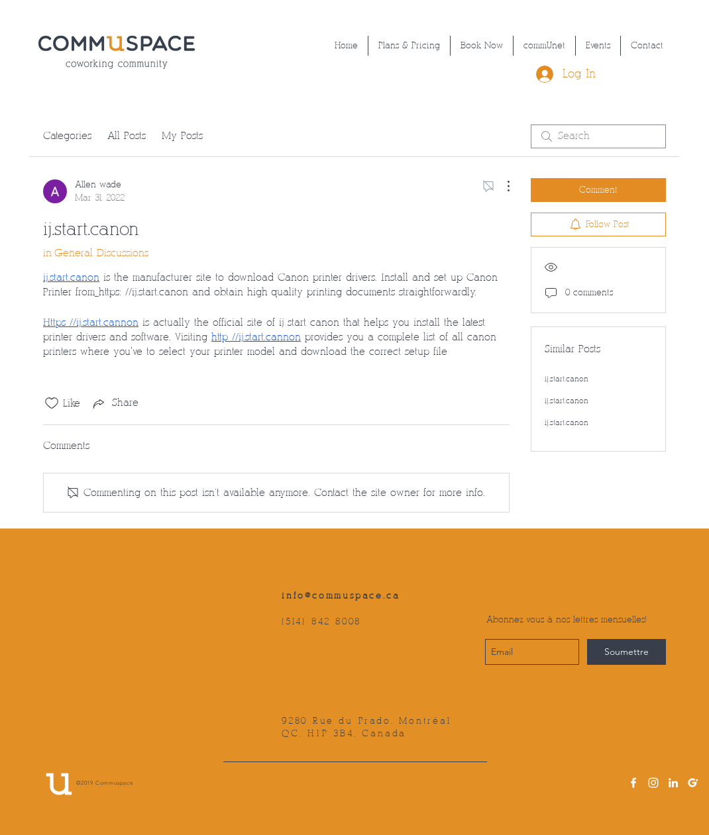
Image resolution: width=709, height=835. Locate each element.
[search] (598, 136)
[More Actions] (502, 186)
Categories (67, 136)
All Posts (126, 136)
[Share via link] (114, 403)
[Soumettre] (626, 652)
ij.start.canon (566, 379)
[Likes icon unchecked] (51, 403)
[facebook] (633, 782)
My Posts (182, 136)
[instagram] (653, 782)
